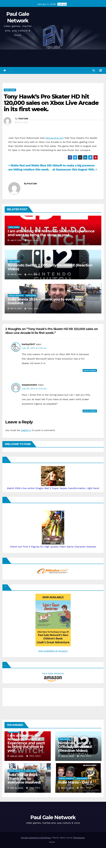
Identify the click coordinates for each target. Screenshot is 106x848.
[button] (94, 70)
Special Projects (16, 295)
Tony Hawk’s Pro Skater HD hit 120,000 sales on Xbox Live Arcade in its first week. (51, 103)
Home (52, 842)
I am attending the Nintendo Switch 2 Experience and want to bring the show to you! (51, 233)
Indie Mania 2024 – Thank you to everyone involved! (45, 301)
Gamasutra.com (54, 138)
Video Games (10, 90)
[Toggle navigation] (100, 70)
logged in (26, 430)
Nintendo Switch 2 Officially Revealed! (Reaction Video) (50, 267)
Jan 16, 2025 (67, 756)
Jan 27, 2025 (16, 756)
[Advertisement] (18, 696)
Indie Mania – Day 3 (75, 782)
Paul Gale (23, 118)
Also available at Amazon (53, 650)
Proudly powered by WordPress (36, 838)
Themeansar (79, 838)
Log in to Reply (89, 370)
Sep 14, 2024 (16, 788)
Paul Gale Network (53, 817)
